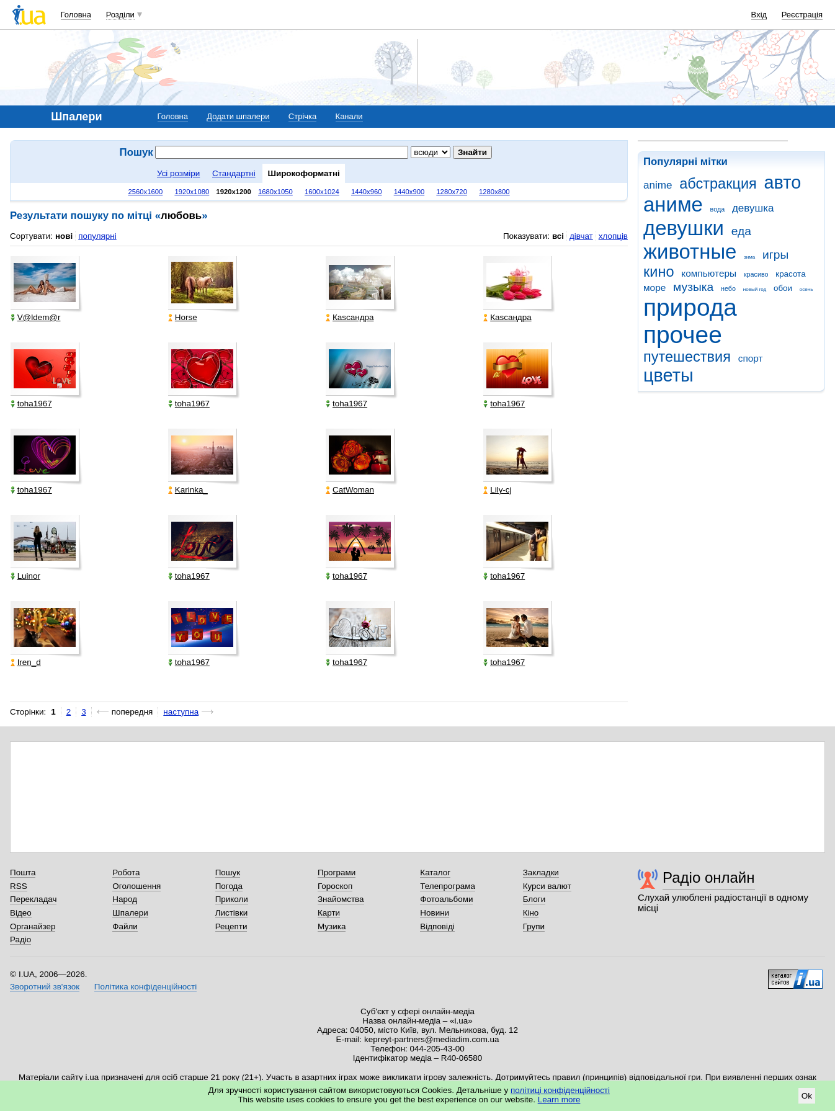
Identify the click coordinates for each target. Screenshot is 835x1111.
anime (657, 185)
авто (783, 182)
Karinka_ (188, 489)
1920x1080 (191, 191)
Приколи (231, 899)
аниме (673, 204)
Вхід (759, 14)
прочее (682, 334)
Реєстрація (802, 14)
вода (717, 209)
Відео (21, 912)
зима (749, 257)
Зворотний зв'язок (44, 986)
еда (741, 231)
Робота (126, 872)
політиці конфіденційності (560, 1090)
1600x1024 (322, 191)
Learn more (559, 1099)
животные (689, 251)
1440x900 (409, 191)
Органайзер (32, 926)
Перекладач (33, 899)
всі (558, 236)
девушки (683, 227)
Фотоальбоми (446, 899)
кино (658, 272)
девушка (753, 208)
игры (775, 254)
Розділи (120, 14)
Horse (182, 317)
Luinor (25, 576)
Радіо (20, 939)
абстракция (718, 184)
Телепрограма (447, 886)
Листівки (231, 912)
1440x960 (366, 191)
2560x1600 (145, 191)
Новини (434, 912)
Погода (229, 886)
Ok (807, 1095)
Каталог (435, 872)
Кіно (531, 912)
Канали (349, 116)
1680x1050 (275, 191)
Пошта (22, 872)
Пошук (228, 872)
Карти (329, 912)
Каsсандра (349, 317)
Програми (336, 872)
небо (728, 288)
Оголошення (136, 886)
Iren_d (26, 662)
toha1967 (31, 403)
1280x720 (451, 191)
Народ (124, 899)
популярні (97, 236)
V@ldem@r (36, 317)
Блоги (534, 899)
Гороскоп (335, 886)
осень (806, 289)
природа (690, 307)
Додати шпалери (238, 116)
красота (790, 274)
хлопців (613, 236)
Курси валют (547, 886)
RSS (18, 886)
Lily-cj (497, 489)
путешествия (687, 357)
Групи (534, 926)
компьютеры (708, 273)
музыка (693, 286)
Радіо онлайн (709, 877)
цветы (668, 375)
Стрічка (302, 116)
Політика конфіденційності (145, 986)
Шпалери (130, 912)
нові (64, 236)
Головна (76, 14)
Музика (332, 926)
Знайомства (341, 899)
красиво (756, 274)
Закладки (541, 872)
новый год (754, 289)
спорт (750, 358)
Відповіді (437, 926)
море (654, 287)
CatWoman (350, 489)
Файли (125, 926)
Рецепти (231, 926)
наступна (181, 711)
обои (783, 288)
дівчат (581, 236)
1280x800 (494, 191)
